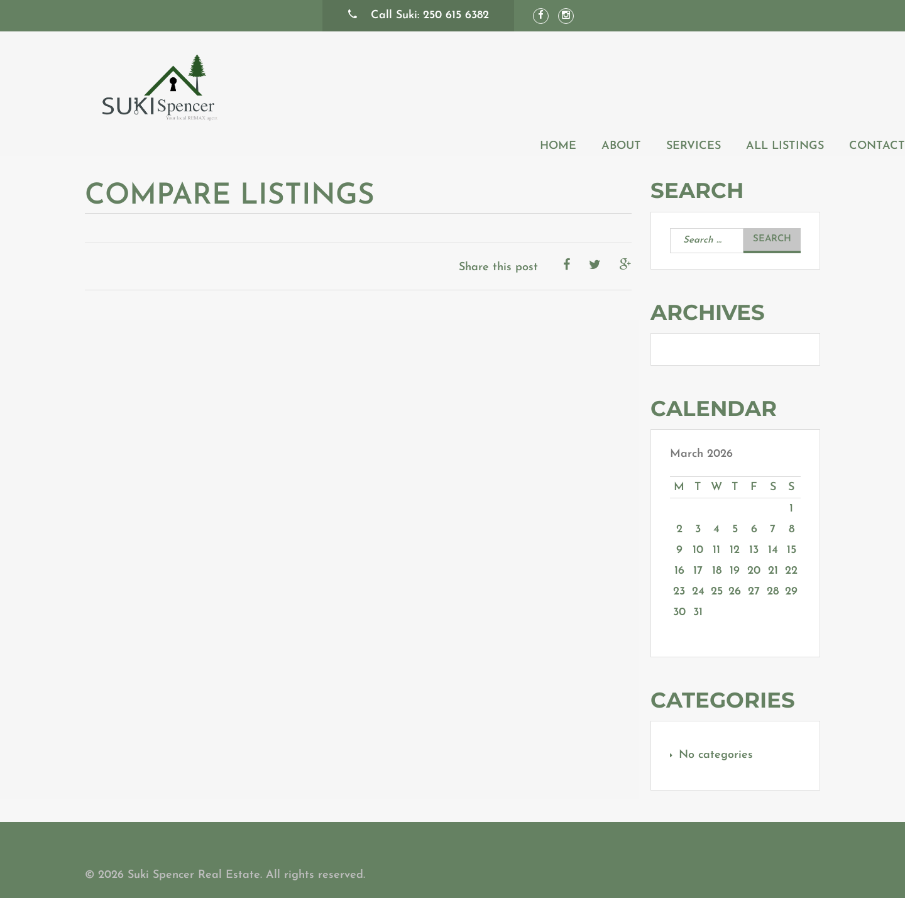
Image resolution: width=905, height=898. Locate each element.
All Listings (700, 84)
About (536, 84)
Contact (792, 84)
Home (473, 84)
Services (608, 84)
